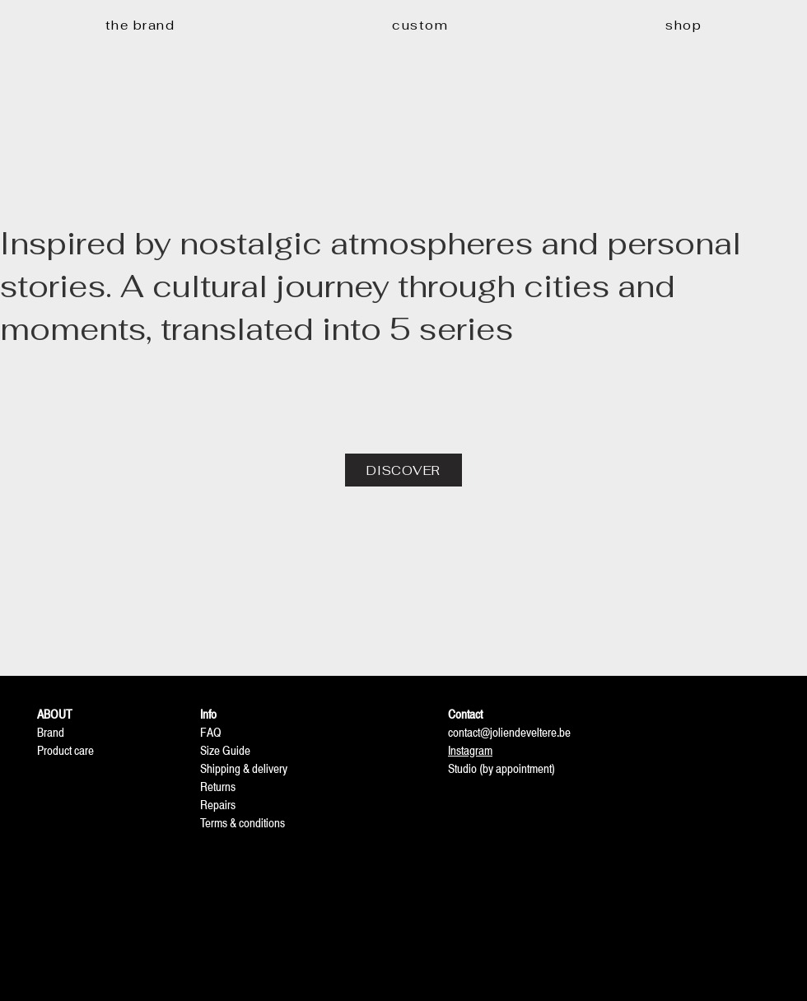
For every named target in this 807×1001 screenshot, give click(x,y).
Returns (218, 786)
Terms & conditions (242, 823)
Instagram (470, 750)
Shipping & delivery (243, 768)
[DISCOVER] (403, 470)
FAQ (211, 732)
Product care (65, 750)
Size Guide (225, 750)
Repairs (218, 804)
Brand (50, 732)
